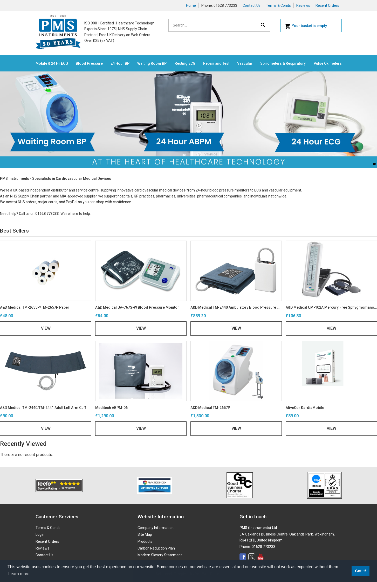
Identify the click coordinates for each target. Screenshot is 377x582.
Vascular (244, 63)
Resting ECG (185, 63)
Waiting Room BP (152, 63)
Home (191, 5)
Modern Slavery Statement (160, 555)
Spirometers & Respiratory (283, 63)
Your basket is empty (306, 26)
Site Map (145, 534)
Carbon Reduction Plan (156, 548)
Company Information (156, 528)
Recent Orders (327, 5)
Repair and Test (216, 63)
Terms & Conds (278, 5)
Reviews (303, 5)
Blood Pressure (89, 63)
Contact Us (252, 5)
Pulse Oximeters (328, 63)
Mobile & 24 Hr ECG (52, 63)
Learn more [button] (19, 574)
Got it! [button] (360, 571)
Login (40, 534)
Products (145, 541)
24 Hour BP (120, 63)
